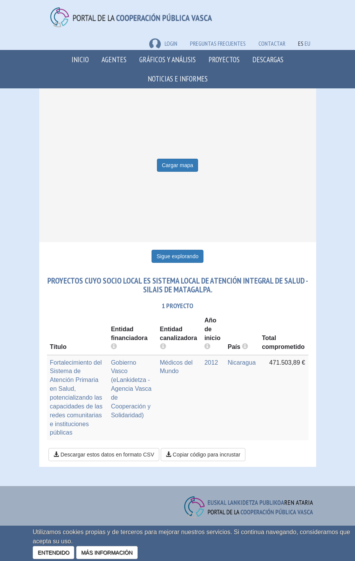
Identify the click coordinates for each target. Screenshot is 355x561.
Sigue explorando (177, 256)
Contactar (271, 43)
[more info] (207, 347)
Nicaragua (242, 362)
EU (307, 43)
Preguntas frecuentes (218, 43)
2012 (211, 362)
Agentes (114, 59)
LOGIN (163, 43)
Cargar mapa (177, 165)
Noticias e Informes (178, 78)
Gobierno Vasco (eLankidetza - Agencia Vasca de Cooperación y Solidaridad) (131, 388)
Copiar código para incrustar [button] (203, 454)
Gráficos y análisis (167, 59)
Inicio (80, 59)
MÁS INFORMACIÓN (107, 552)
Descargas (267, 59)
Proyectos (224, 59)
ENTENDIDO (53, 552)
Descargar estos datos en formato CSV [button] (103, 454)
